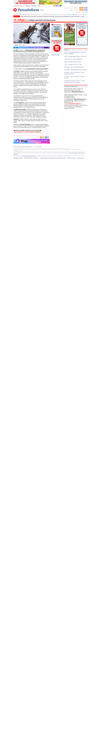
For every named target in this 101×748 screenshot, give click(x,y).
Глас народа (33, 14)
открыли (27, 97)
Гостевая (84, 14)
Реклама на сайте (71, 599)
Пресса (61, 14)
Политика (33, 16)
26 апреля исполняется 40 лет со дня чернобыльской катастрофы (74, 81)
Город (22, 16)
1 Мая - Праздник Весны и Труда (73, 64)
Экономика (39, 16)
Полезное (74, 14)
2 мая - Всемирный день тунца (72, 61)
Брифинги (27, 16)
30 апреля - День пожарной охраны (74, 67)
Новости (16, 14)
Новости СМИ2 (55, 54)
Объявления (22, 14)
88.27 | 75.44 (82, 12)
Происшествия (59, 16)
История (66, 14)
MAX (38, 132)
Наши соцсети (80, 599)
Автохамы (27, 14)
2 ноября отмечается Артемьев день (41, 20)
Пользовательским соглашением (29, 597)
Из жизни (76, 16)
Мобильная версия (17, 599)
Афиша (70, 14)
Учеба (82, 16)
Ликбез (45, 14)
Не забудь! (19, 19)
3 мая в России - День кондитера (73, 59)
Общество (46, 16)
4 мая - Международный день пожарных (75, 56)
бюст (31, 97)
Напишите (33, 130)
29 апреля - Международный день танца (75, 69)
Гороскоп (80, 14)
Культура (51, 16)
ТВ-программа (56, 14)
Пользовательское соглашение (31, 599)
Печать (48, 45)
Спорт (71, 16)
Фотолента (49, 14)
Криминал (66, 16)
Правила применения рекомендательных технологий (53, 599)
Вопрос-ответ (40, 14)
